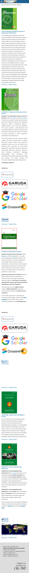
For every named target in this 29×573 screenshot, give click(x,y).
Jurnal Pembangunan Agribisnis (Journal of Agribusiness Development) (13, 32)
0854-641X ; (5, 256)
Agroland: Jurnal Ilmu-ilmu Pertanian (11, 251)
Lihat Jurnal (5, 84)
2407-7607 (14, 256)
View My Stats (5, 221)
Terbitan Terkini (13, 84)
